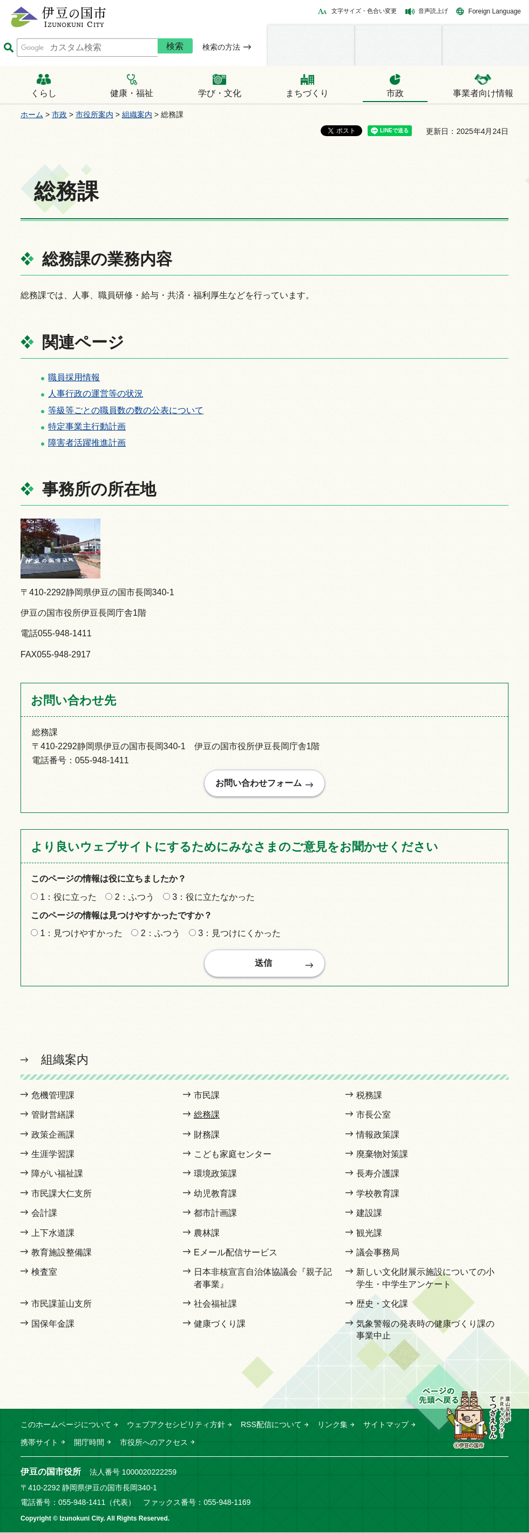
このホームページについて (66, 1425)
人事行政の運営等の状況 (95, 393)
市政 (59, 114)
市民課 (207, 1095)
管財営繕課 (52, 1115)
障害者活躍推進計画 (87, 442)
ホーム (32, 114)
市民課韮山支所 (61, 1304)
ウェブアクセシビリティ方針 (176, 1425)
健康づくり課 (220, 1324)
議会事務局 (377, 1253)
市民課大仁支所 (61, 1194)
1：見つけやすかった (81, 933)
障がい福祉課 (57, 1174)
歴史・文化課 (382, 1304)
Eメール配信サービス (235, 1253)
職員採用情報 (74, 377)
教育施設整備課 (61, 1253)
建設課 (369, 1214)
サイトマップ (386, 1425)
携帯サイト (39, 1442)
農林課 (207, 1233)
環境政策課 (215, 1174)
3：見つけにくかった (239, 933)
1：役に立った (68, 897)
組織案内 (137, 114)
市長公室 (373, 1115)
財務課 (207, 1135)
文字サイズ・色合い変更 (364, 11)
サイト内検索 (8, 47)
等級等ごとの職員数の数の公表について (126, 410)
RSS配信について (271, 1425)
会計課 (44, 1214)
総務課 (207, 1115)
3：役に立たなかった (213, 897)
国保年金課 (52, 1324)
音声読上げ (433, 11)
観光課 (369, 1233)
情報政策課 (377, 1135)
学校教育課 (377, 1194)
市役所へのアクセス (154, 1442)
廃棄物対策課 (382, 1154)
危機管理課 (52, 1095)
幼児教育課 (215, 1194)
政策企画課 (52, 1135)
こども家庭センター (233, 1154)
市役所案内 (94, 114)
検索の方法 (221, 47)
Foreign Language (495, 11)
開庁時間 (89, 1442)
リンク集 (332, 1425)
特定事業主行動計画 (87, 426)
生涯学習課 (52, 1154)
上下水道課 (52, 1233)
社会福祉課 (215, 1304)
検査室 (44, 1273)
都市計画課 (215, 1214)
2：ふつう (134, 897)
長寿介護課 (377, 1174)
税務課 (369, 1095)
